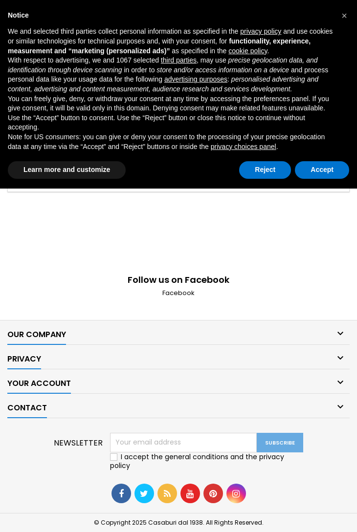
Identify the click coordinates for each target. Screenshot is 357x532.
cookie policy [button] (247, 51)
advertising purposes (195, 79)
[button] (344, 15)
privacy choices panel (243, 146)
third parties (179, 60)
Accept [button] (322, 169)
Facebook (178, 293)
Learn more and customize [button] (66, 169)
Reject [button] (265, 169)
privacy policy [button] (260, 31)
